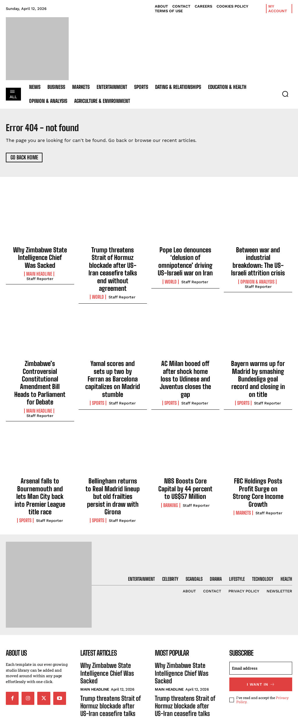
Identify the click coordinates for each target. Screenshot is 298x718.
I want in (260, 628)
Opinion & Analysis (257, 270)
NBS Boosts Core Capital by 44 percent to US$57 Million (185, 445)
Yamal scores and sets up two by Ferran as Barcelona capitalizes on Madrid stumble (112, 352)
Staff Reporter (39, 275)
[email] (260, 613)
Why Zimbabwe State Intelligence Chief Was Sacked (40, 256)
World (98, 276)
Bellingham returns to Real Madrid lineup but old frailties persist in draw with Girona (112, 448)
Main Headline (39, 270)
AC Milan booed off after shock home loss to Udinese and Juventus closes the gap (185, 352)
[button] (285, 94)
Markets (243, 459)
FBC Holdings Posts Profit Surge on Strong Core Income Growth (258, 445)
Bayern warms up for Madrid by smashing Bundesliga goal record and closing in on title (258, 352)
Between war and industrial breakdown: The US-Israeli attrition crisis (258, 256)
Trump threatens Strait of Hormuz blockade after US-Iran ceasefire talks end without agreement (113, 259)
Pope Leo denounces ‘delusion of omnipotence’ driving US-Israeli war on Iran (185, 259)
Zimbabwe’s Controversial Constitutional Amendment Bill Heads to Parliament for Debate (40, 352)
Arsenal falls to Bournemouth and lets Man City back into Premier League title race (40, 448)
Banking (170, 459)
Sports (98, 369)
